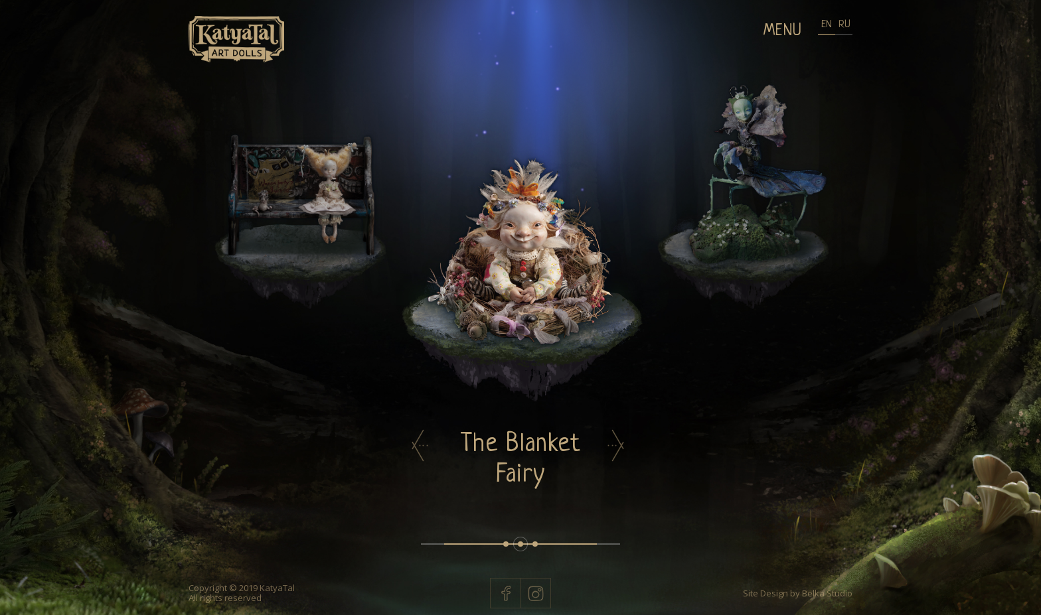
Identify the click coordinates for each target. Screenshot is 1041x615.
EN (826, 25)
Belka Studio (826, 593)
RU (844, 25)
